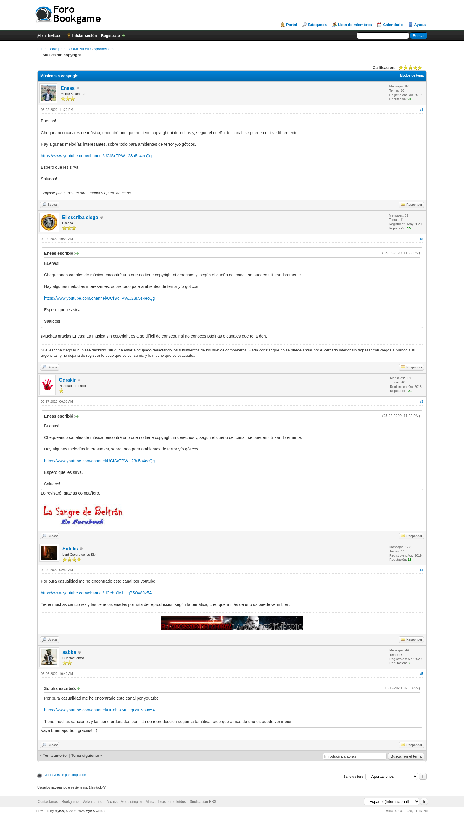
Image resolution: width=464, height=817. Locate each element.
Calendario (393, 24)
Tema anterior (55, 755)
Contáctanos (48, 802)
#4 (421, 570)
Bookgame (70, 802)
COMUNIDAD (80, 49)
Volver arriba (92, 802)
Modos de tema (412, 75)
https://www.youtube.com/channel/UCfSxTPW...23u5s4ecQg (96, 155)
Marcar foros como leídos (166, 802)
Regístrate (110, 35)
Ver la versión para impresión (65, 775)
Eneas (68, 88)
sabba (69, 652)
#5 (421, 673)
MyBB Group (95, 811)
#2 (421, 239)
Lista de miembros (355, 24)
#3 (421, 401)
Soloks (70, 548)
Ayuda (420, 24)
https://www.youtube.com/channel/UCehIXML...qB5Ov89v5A (96, 593)
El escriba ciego (80, 217)
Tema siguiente (85, 755)
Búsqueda (317, 24)
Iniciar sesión (84, 35)
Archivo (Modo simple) (124, 802)
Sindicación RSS (203, 802)
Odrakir (67, 379)
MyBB (59, 811)
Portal (291, 24)
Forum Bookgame (51, 49)
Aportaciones (104, 49)
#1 (421, 109)
